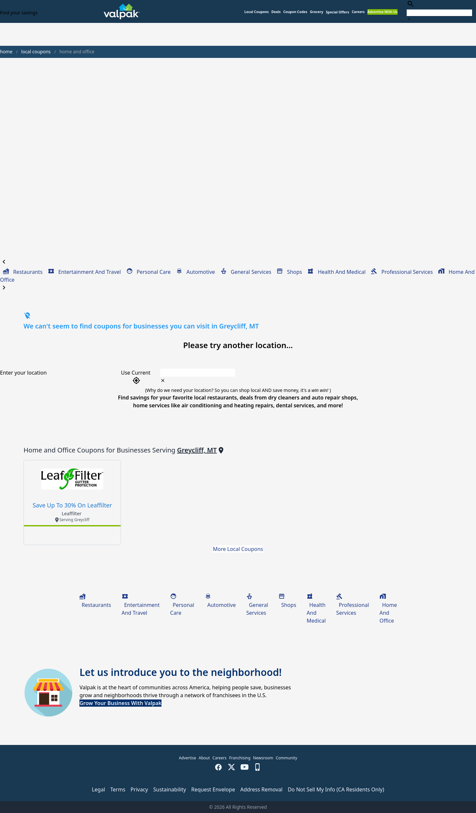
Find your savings (19, 12)
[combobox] (439, 11)
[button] (337, 12)
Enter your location (23, 372)
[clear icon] (162, 380)
